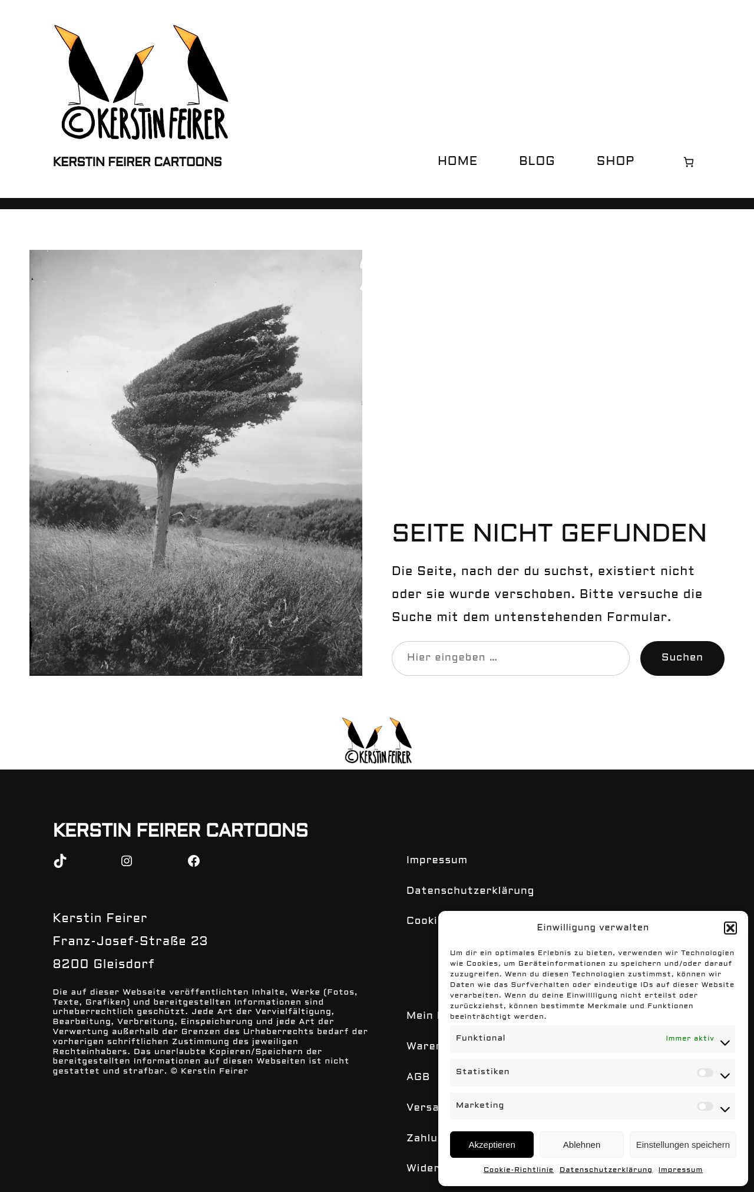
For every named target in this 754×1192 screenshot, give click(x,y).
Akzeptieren (492, 1145)
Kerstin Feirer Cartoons (135, 163)
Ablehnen (581, 1145)
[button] (730, 939)
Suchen (684, 658)
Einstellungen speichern (683, 1145)
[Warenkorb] (688, 161)
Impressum (671, 1170)
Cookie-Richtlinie (526, 1170)
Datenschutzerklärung (604, 1170)
